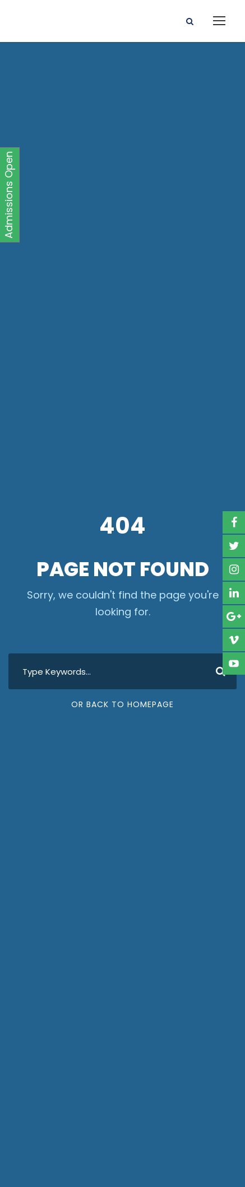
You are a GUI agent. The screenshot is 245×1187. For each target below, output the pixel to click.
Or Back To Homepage (122, 704)
